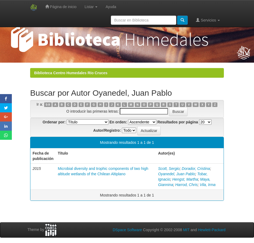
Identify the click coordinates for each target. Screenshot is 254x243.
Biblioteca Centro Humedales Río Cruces (70, 73)
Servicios (208, 20)
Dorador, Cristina (196, 168)
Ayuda (110, 7)
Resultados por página (177, 122)
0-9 (48, 104)
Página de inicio (61, 6)
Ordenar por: (54, 122)
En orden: (118, 122)
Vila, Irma (208, 185)
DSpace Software (127, 230)
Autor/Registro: (107, 130)
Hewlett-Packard (211, 230)
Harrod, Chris (186, 185)
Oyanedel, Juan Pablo (176, 174)
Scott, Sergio (168, 168)
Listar (90, 7)
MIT (186, 230)
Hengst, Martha (185, 179)
